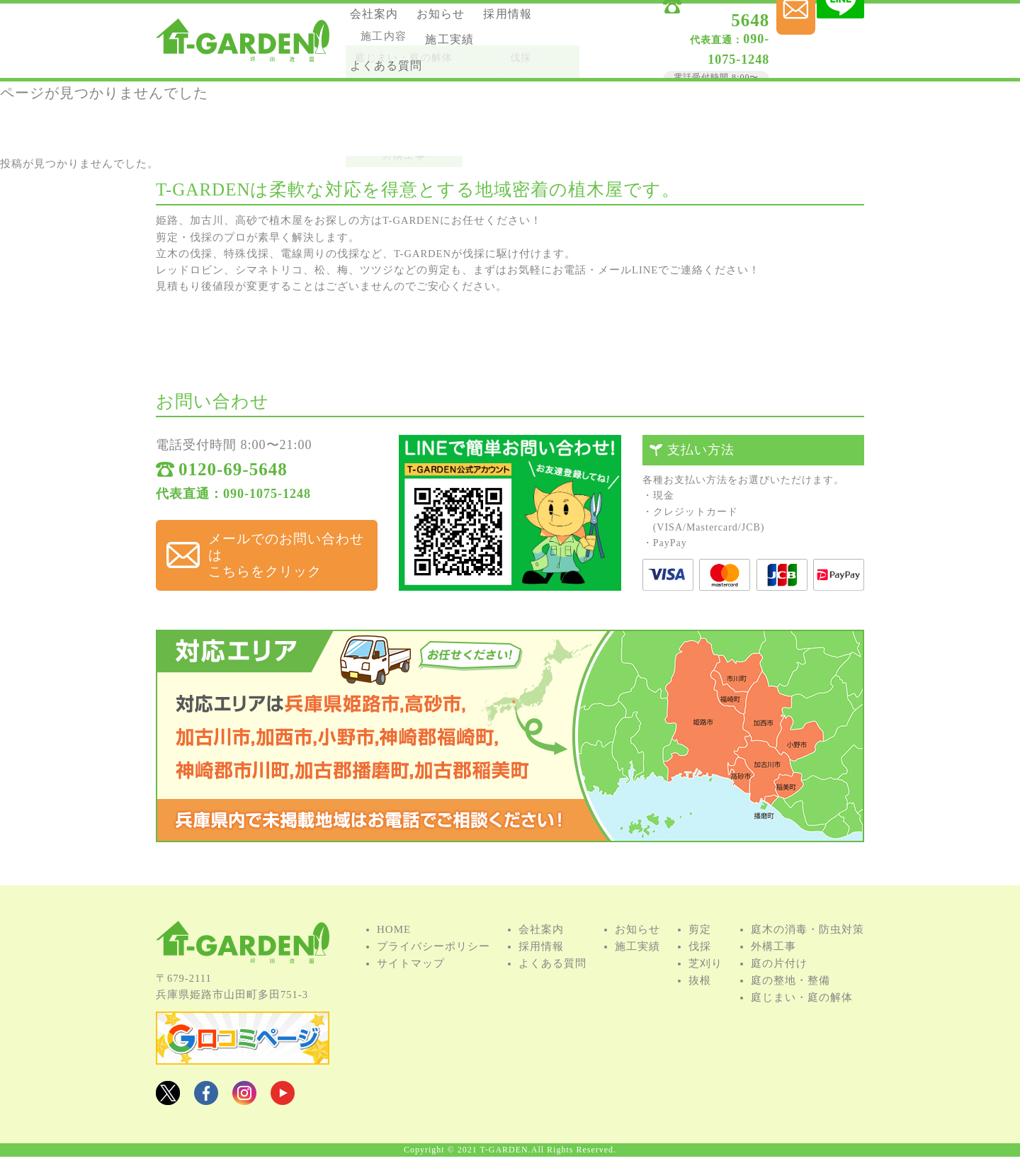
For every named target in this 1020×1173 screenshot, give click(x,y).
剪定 (699, 952)
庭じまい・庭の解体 (802, 1020)
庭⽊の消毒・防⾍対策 (807, 952)
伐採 (699, 969)
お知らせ (459, 20)
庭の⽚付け (779, 986)
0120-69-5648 (693, 23)
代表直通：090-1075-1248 (233, 503)
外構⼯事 (773, 969)
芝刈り (705, 986)
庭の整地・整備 (790, 1003)
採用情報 (384, 39)
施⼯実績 (384, 58)
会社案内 (384, 20)
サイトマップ (411, 986)
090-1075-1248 (677, 42)
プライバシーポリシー (433, 969)
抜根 (699, 1003)
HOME (394, 952)
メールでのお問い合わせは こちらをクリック (279, 550)
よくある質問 (471, 58)
